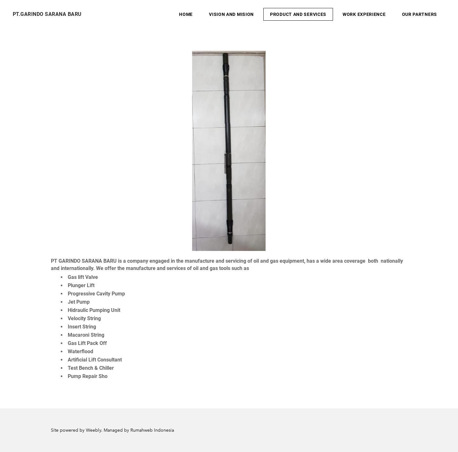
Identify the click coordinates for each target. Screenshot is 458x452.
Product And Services (298, 14)
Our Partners (419, 14)
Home (186, 14)
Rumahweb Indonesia (152, 430)
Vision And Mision (231, 14)
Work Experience (364, 14)
